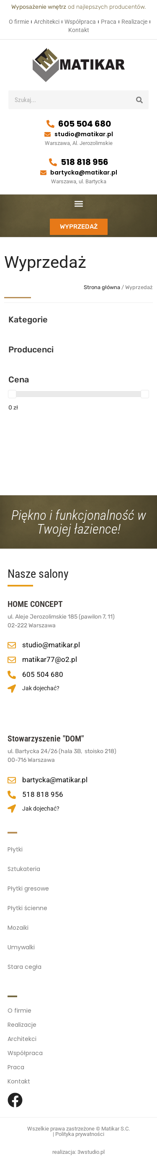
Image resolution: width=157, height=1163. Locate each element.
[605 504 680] (50, 124)
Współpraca (80, 21)
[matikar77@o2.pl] (12, 660)
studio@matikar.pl (83, 134)
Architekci (46, 21)
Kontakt (78, 30)
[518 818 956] (53, 162)
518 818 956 (84, 162)
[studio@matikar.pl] (47, 134)
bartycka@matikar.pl (83, 172)
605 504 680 (84, 124)
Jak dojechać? (40, 688)
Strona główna (102, 287)
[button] (78, 203)
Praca (108, 21)
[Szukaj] (139, 99)
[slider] (12, 394)
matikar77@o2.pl (49, 659)
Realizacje (134, 21)
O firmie (19, 21)
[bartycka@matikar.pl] (43, 173)
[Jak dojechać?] (12, 688)
